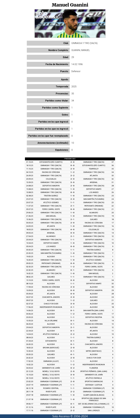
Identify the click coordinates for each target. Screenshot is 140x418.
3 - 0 (72, 182)
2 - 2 (72, 175)
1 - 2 (72, 172)
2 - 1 (72, 206)
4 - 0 (72, 229)
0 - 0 (72, 165)
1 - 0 (72, 189)
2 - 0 (72, 162)
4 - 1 (72, 354)
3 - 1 (72, 324)
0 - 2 (72, 368)
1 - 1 (72, 202)
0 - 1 (72, 270)
